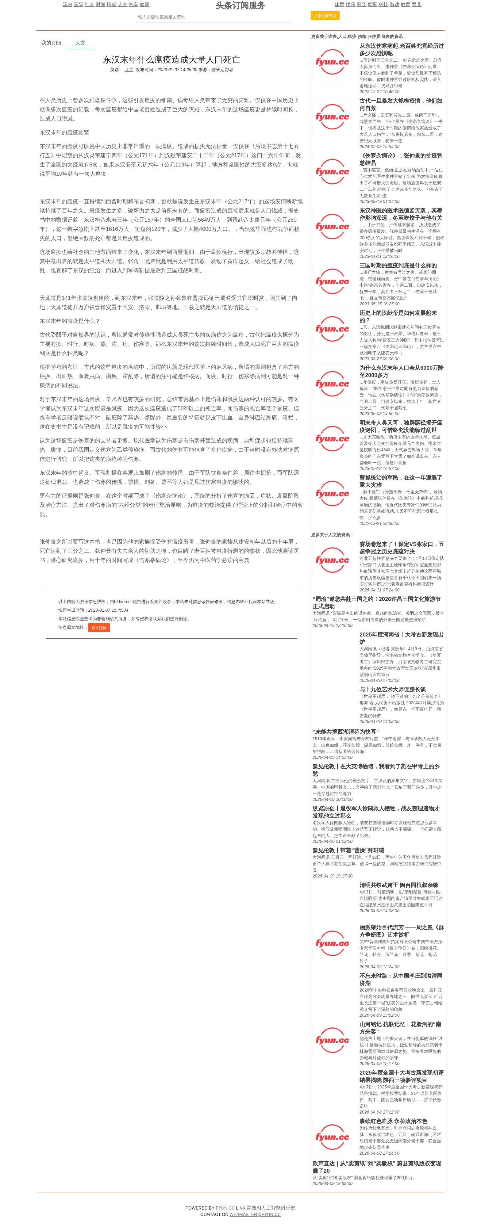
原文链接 (99, 628)
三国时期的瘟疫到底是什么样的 (398, 265)
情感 (112, 4)
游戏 (394, 4)
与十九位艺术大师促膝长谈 (393, 689)
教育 (405, 4)
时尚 (101, 4)
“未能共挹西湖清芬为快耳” (346, 732)
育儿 (416, 4)
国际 (78, 4)
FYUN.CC (225, 1208)
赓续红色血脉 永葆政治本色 (393, 1121)
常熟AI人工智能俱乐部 (271, 1207)
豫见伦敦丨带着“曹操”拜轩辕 (348, 850)
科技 (383, 4)
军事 (372, 4)
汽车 (133, 4)
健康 (144, 4)
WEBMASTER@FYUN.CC (255, 1214)
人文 (123, 4)
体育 (339, 4)
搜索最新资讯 (325, 16)
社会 (89, 4)
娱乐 (351, 4)
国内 (67, 4)
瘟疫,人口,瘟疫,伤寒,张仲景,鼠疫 (359, 36)
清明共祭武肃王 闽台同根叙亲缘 (399, 885)
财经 (361, 4)
